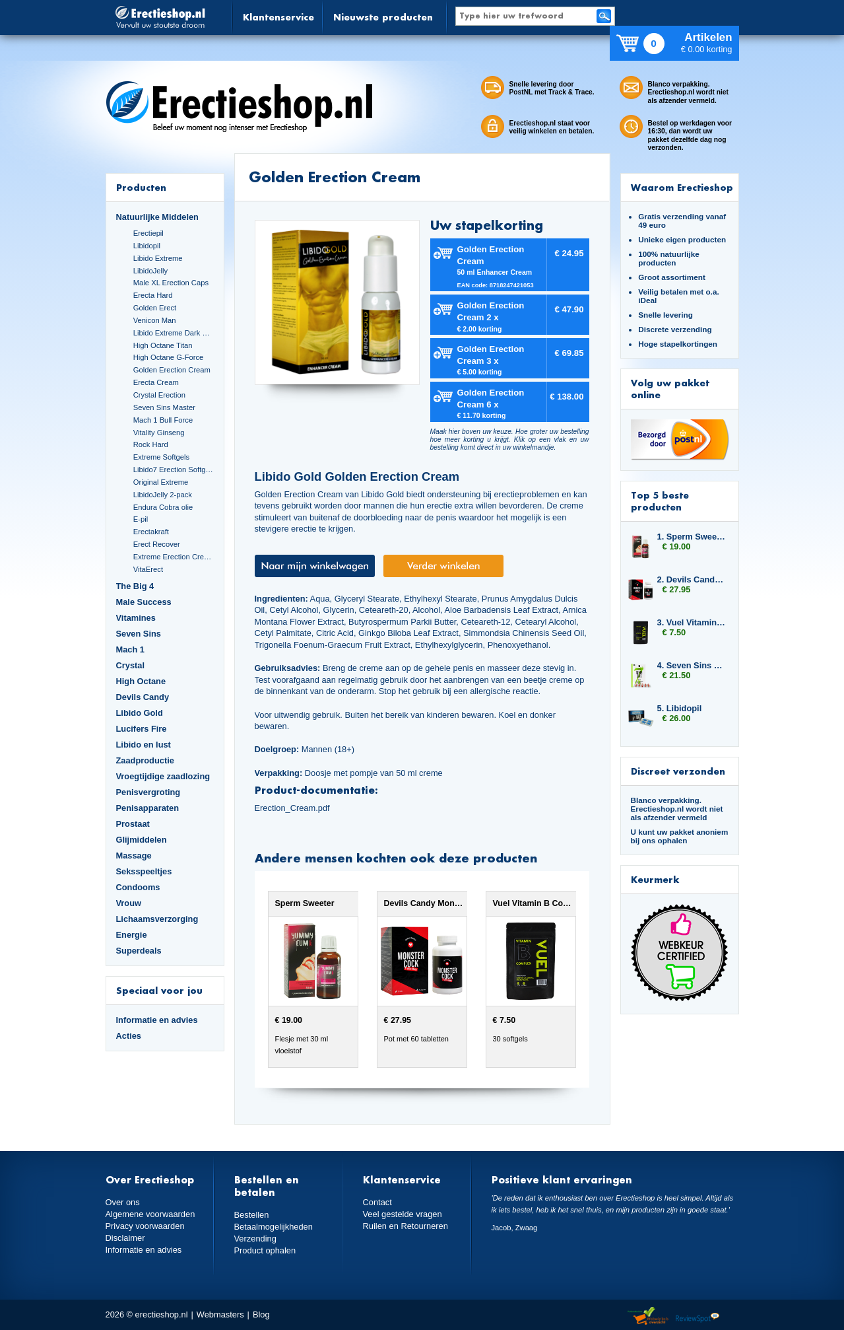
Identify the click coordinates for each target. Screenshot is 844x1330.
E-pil (140, 519)
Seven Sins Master (164, 407)
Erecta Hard (153, 295)
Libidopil (146, 246)
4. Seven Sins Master (691, 665)
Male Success (144, 602)
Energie (131, 935)
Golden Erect (154, 308)
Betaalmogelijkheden (273, 1227)
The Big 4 (135, 586)
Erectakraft (151, 532)
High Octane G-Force (168, 357)
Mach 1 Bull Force (163, 420)
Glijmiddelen (141, 840)
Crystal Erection (159, 395)
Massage (134, 855)
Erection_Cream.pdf (292, 808)
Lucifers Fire (141, 729)
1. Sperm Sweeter (691, 537)
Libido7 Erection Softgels (173, 469)
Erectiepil (148, 233)
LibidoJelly (150, 271)
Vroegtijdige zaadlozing (163, 776)
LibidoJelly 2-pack (162, 495)
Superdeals (139, 951)
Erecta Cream (156, 382)
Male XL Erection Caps (171, 283)
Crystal (130, 665)
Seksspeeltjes (144, 871)
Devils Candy (143, 697)
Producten (141, 187)
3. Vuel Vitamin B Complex (691, 622)
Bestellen (251, 1215)
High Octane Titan (163, 345)
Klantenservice (278, 16)
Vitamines (136, 618)
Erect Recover (156, 544)
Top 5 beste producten (660, 500)
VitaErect (148, 569)
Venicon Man (154, 320)
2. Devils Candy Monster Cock (691, 579)
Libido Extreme (158, 258)
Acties (129, 1036)
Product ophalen (265, 1250)
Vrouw (129, 903)
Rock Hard (150, 444)
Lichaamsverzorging (157, 919)
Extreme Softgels (161, 457)
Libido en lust (143, 745)
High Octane (141, 681)
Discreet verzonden (678, 771)
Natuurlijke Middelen (157, 217)
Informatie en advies (157, 1020)
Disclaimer (125, 1238)
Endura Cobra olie (163, 507)
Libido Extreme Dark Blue (173, 333)
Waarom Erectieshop (682, 187)
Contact (377, 1202)
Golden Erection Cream (172, 370)
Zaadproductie (145, 760)
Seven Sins (138, 634)
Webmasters (220, 1314)
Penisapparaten (147, 808)
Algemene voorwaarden (150, 1214)
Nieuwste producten (383, 16)
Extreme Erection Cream (173, 557)
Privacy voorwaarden (145, 1226)
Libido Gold (139, 713)
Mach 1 (130, 649)
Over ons (123, 1202)
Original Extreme (161, 482)
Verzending (255, 1238)
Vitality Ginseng (159, 433)
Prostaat (133, 824)
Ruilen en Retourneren (405, 1226)
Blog (261, 1314)
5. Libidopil (679, 708)
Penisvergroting (148, 792)
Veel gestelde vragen (402, 1214)
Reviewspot (697, 1316)
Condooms (138, 887)
